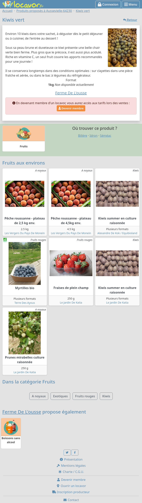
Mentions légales (71, 465)
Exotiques (60, 396)
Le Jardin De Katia (71, 302)
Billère (82, 135)
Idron (93, 135)
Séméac (105, 135)
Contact (71, 500)
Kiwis (106, 396)
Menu (130, 4)
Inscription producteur (71, 492)
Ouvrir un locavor (71, 486)
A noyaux (39, 396)
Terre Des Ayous (24, 303)
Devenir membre (71, 108)
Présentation (71, 459)
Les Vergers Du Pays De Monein (25, 233)
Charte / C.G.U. (71, 472)
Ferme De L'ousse (21, 411)
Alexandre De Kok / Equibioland (117, 233)
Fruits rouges (85, 396)
